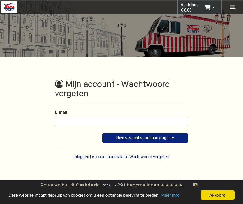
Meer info (174, 196)
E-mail (61, 112)
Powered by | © (70, 185)
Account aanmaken (109, 156)
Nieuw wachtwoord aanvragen (145, 137)
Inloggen (81, 156)
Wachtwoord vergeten (149, 156)
